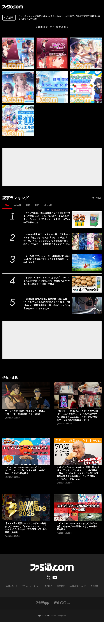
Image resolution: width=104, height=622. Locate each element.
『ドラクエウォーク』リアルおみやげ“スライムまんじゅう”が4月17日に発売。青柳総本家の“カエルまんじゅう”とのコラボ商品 (46, 280)
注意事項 (61, 586)
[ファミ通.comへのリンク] (12, 7)
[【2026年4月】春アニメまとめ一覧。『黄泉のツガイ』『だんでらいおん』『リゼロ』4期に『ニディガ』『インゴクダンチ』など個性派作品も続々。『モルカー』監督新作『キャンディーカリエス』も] (87, 241)
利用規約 (48, 586)
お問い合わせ (11, 586)
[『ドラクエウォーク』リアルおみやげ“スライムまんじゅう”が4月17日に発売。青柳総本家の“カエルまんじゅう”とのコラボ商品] (87, 284)
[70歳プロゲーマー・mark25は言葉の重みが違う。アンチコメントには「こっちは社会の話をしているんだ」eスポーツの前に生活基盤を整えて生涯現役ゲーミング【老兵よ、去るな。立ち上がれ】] (78, 451)
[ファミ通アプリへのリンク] (42, 602)
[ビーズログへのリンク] (62, 602)
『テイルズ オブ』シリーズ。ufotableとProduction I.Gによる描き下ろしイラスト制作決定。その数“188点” (46, 259)
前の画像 (43, 27)
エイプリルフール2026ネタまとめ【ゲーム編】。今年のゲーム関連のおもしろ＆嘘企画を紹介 (77, 526)
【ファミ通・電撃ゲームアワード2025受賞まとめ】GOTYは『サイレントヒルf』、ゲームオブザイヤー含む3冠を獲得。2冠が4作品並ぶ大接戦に (26, 528)
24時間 (17, 205)
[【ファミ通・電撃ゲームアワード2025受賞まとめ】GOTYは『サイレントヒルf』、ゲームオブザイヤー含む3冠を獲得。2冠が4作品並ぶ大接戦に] (26, 507)
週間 (28, 205)
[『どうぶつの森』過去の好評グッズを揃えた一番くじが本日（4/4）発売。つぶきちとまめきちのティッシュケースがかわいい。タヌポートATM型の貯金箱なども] (87, 219)
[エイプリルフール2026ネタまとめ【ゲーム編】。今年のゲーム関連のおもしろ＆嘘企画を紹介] (78, 507)
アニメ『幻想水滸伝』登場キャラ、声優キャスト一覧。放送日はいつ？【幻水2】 (25, 412)
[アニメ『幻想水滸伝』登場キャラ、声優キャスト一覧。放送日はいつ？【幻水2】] (26, 395)
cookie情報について (77, 586)
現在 (7, 205)
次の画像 (61, 27)
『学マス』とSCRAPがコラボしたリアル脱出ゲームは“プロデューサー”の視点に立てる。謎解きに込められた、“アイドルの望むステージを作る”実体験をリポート (77, 415)
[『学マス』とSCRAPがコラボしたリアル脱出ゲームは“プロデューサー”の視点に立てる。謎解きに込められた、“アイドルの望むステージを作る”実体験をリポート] (78, 395)
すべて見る (97, 198)
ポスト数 (48, 205)
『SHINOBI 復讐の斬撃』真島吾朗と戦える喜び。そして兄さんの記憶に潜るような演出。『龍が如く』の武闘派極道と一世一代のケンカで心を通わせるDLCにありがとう (46, 304)
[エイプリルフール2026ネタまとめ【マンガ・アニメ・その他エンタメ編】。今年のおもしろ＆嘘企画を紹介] (26, 451)
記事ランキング (15, 198)
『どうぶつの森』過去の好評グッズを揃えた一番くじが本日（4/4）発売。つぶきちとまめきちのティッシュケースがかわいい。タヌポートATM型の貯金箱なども (47, 218)
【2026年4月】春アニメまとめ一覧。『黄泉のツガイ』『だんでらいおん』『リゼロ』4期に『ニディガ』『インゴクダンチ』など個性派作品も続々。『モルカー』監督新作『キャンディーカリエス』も (46, 239)
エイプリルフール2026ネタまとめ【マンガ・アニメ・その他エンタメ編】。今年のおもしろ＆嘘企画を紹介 (25, 470)
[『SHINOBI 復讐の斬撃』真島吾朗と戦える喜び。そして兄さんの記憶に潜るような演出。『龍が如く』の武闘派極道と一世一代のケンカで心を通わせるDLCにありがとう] (87, 305)
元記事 (8, 17)
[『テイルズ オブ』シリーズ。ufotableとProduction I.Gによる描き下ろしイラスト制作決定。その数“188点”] (87, 262)
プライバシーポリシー (31, 586)
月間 (37, 205)
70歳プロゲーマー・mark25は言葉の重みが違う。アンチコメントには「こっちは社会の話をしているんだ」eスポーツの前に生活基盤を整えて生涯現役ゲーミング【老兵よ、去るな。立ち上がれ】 (78, 473)
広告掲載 (94, 586)
